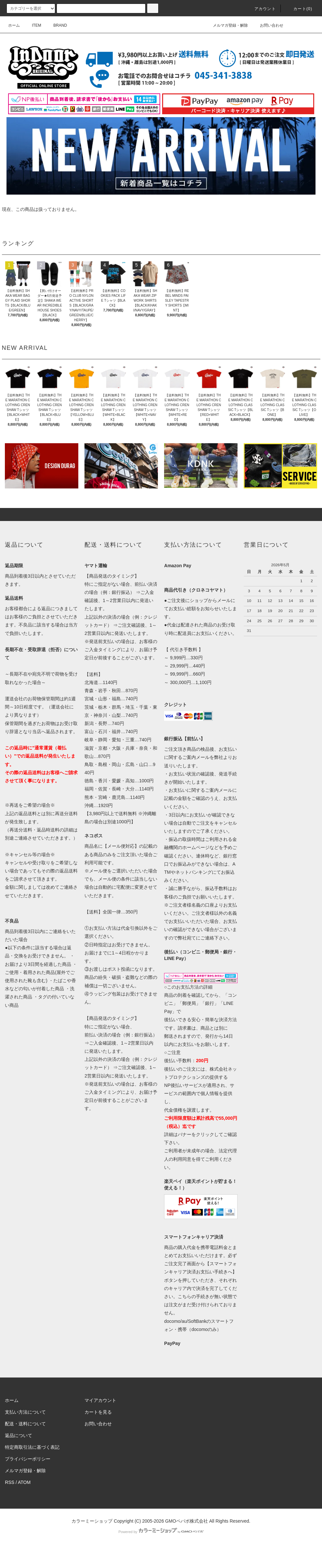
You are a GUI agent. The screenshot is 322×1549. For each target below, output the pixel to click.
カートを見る (98, 1412)
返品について (18, 1435)
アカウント (261, 9)
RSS (9, 1482)
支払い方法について (25, 1412)
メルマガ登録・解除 (226, 25)
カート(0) (299, 9)
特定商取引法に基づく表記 (32, 1447)
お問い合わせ (267, 25)
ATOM (24, 1482)
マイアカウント (100, 1400)
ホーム (14, 25)
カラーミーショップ (91, 1521)
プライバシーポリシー (27, 1458)
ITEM (32, 25)
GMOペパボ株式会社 (186, 1521)
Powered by (160, 1532)
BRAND (56, 25)
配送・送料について (25, 1423)
